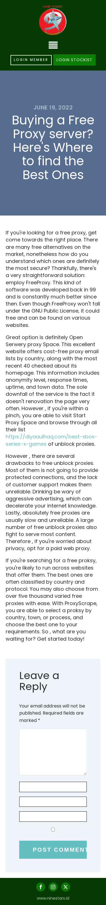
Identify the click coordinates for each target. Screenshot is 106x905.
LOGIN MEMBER (31, 59)
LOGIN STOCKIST (74, 60)
